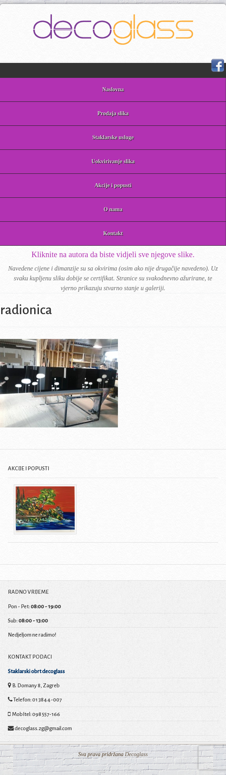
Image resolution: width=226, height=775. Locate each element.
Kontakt (113, 233)
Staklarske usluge (113, 137)
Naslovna (113, 89)
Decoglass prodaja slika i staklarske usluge (113, 29)
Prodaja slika (113, 113)
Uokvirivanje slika (112, 161)
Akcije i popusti (112, 185)
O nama (113, 209)
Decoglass (135, 754)
